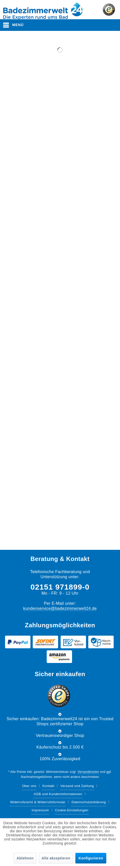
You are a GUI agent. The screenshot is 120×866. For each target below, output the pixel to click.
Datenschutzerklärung (89, 802)
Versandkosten (88, 772)
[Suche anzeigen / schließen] (73, 25)
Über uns (29, 786)
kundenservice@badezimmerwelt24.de (60, 608)
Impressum (40, 810)
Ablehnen (24, 858)
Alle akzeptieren (56, 858)
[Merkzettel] (87, 25)
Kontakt (48, 786)
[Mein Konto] (99, 25)
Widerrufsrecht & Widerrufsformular (37, 802)
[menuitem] (13, 25)
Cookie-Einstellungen (71, 810)
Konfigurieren (90, 858)
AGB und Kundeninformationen (58, 794)
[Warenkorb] (112, 25)
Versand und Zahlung (77, 786)
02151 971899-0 (60, 587)
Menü (13, 24)
